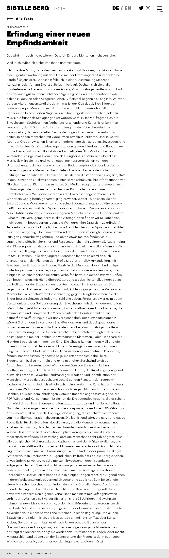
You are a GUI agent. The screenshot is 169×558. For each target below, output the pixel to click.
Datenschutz (42, 554)
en (127, 8)
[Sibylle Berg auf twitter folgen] (141, 9)
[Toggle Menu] (159, 8)
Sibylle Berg (28, 8)
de (115, 8)
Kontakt (23, 554)
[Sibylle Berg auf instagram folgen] (148, 9)
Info (9, 554)
